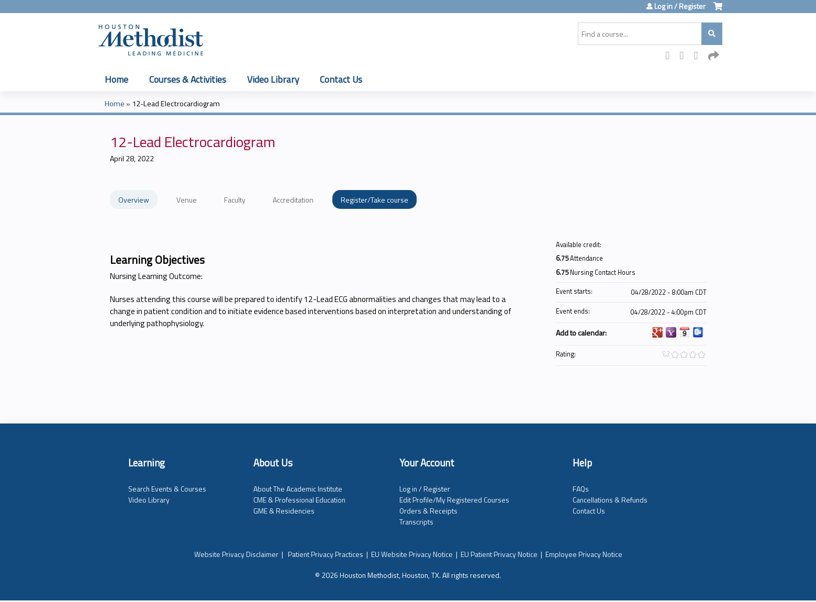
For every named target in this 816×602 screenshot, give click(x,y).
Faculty (234, 199)
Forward (713, 56)
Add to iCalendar (684, 332)
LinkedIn (699, 56)
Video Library (273, 79)
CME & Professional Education (299, 499)
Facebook (671, 56)
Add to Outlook (698, 332)
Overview (133, 199)
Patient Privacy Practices (325, 554)
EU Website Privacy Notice (412, 554)
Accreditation (293, 199)
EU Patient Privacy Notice (499, 554)
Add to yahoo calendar (671, 332)
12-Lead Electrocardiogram (176, 103)
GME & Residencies (284, 510)
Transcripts (416, 521)
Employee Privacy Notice (583, 554)
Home (116, 79)
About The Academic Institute (297, 488)
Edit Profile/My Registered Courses (454, 499)
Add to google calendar (657, 332)
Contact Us (341, 79)
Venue (186, 199)
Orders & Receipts (428, 510)
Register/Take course (374, 199)
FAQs (581, 488)
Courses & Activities (187, 79)
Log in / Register (680, 6)
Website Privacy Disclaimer (236, 554)
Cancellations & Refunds (610, 499)
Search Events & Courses (167, 488)
